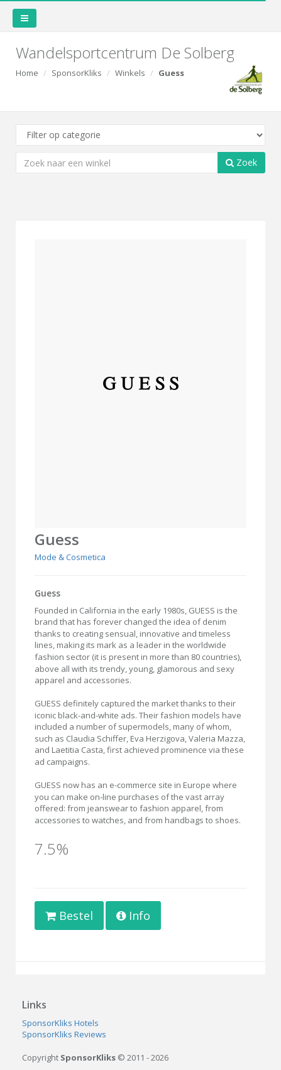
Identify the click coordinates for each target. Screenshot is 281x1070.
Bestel (69, 915)
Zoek (241, 162)
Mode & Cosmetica (70, 557)
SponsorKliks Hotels (60, 1023)
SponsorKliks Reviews (64, 1034)
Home (27, 72)
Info (133, 915)
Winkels (130, 72)
